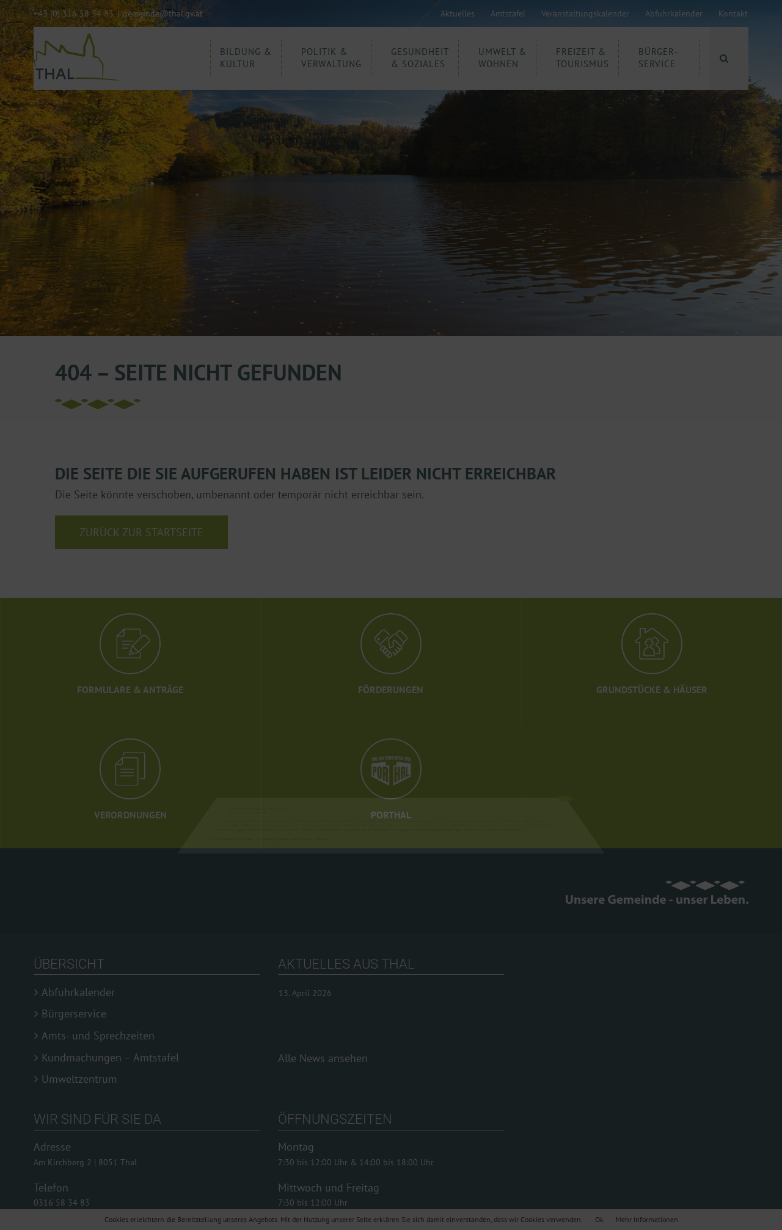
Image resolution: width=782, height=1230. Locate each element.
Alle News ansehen (323, 1058)
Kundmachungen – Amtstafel (110, 1057)
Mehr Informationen (647, 1219)
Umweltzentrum (79, 1079)
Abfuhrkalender (78, 992)
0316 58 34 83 (62, 1202)
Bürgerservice (74, 1014)
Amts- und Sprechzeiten (98, 1036)
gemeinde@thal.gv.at (163, 13)
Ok (599, 1219)
